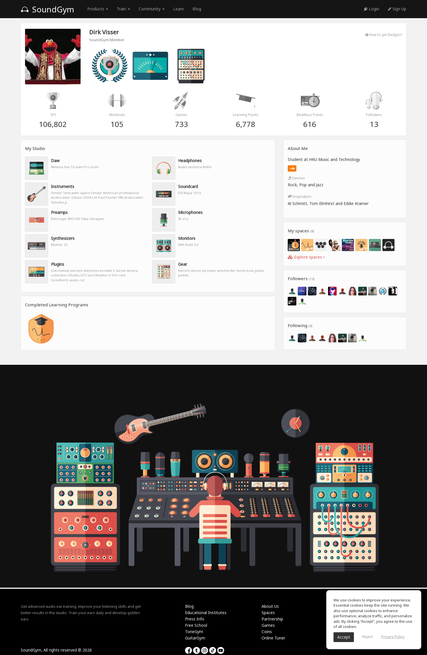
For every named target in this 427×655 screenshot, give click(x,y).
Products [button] (97, 9)
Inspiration (299, 196)
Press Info (194, 619)
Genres (296, 178)
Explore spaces (306, 257)
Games (268, 625)
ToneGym (194, 631)
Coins (267, 631)
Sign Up (397, 9)
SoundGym (47, 9)
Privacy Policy (393, 636)
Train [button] (123, 9)
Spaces (268, 612)
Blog (196, 9)
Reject (367, 636)
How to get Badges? (383, 34)
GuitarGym (195, 638)
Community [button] (152, 9)
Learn (178, 9)
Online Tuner (273, 638)
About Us (270, 606)
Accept (343, 637)
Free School (196, 625)
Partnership (272, 619)
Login (371, 9)
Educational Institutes (205, 612)
